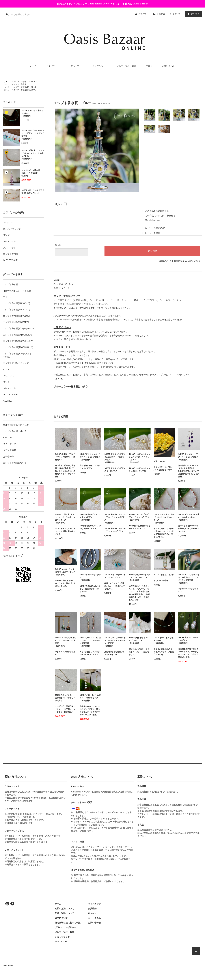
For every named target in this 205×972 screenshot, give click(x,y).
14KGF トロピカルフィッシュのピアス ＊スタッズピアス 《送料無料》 (139, 458)
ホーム (33, 66)
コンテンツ (100, 66)
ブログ (149, 66)
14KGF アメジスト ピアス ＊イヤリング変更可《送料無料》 (188, 457)
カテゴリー (53, 66)
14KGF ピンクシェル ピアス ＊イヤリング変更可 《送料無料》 (90, 457)
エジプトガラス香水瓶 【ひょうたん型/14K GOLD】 (30, 173)
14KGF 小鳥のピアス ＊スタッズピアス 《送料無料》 (90, 517)
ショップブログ (62, 937)
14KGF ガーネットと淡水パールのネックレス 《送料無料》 (188, 517)
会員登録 (161, 14)
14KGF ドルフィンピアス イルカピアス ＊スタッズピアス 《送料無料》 (114, 458)
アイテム (192, 14)
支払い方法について (64, 908)
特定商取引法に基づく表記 (187, 260)
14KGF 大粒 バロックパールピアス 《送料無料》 (188, 640)
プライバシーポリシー (65, 927)
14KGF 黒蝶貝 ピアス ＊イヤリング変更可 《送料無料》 (65, 457)
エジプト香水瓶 (19, 82)
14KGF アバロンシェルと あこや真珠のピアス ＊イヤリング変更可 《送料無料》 (188, 579)
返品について (165, 260)
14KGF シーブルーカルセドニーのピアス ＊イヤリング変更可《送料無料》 (32, 134)
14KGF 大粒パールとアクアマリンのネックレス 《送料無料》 (139, 577)
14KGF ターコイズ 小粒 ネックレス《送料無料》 (32, 113)
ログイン (177, 14)
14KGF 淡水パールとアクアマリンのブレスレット (32, 191)
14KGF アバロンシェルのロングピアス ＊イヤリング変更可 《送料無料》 (90, 642)
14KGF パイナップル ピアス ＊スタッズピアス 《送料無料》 (139, 517)
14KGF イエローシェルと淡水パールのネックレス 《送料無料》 (66, 572)
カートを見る (94, 918)
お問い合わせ (168, 66)
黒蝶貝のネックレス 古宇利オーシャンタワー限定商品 (65, 698)
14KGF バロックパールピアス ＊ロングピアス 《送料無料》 (90, 698)
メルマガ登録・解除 (126, 66)
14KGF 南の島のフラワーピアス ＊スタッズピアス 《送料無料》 (114, 518)
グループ (77, 66)
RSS (57, 941)
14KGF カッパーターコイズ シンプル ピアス (114, 576)
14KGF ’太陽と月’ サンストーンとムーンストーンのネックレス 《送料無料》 (32, 154)
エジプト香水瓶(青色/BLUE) (25, 90)
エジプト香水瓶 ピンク (164, 575)
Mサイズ (33, 82)
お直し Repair (159, 461)
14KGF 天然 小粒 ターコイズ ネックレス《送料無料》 (139, 640)
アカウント (143, 14)
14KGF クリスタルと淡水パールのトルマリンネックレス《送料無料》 (164, 518)
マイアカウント (95, 904)
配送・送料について (64, 913)
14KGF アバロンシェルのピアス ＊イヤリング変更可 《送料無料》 (65, 642)
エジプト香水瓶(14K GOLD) (25, 87)
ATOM (64, 941)
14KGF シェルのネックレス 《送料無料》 (90, 577)
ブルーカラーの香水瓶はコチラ (71, 386)
